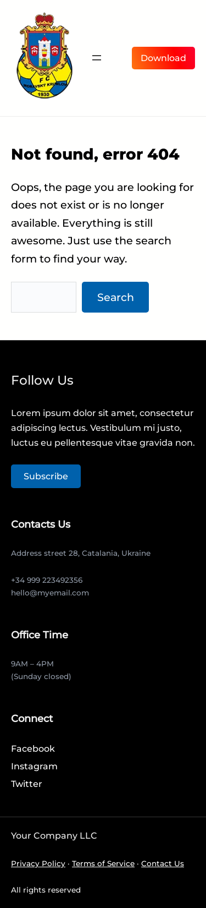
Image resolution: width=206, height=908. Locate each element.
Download (163, 58)
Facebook (33, 748)
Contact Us (162, 863)
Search (115, 297)
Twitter (26, 784)
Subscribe (46, 476)
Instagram (34, 766)
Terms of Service (103, 863)
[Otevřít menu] (96, 57)
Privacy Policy (38, 863)
